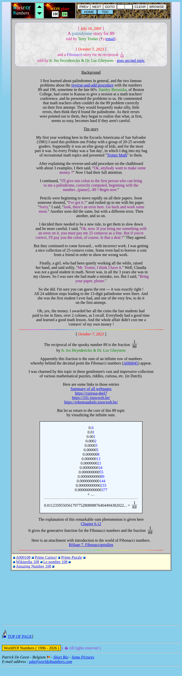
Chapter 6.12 (91, 524)
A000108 (23, 557)
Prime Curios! (46, 557)
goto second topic (131, 60)
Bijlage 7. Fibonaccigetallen (91, 545)
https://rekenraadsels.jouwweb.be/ (91, 402)
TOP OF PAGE (20, 646)
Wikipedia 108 (27, 562)
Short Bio (60, 667)
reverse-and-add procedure (92, 85)
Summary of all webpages (91, 389)
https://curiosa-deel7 (91, 393)
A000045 (130, 363)
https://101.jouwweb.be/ (91, 398)
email (110, 39)
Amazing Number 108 (33, 566)
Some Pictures (83, 667)
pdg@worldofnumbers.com (50, 671)
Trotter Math (117, 155)
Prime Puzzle (71, 557)
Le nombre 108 (55, 562)
